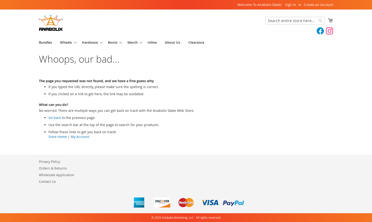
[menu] (186, 42)
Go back (54, 117)
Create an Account (318, 4)
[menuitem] (45, 42)
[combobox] (295, 20)
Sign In (290, 4)
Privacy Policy (49, 161)
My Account (80, 136)
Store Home (57, 136)
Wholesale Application (56, 175)
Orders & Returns (53, 168)
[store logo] (51, 23)
